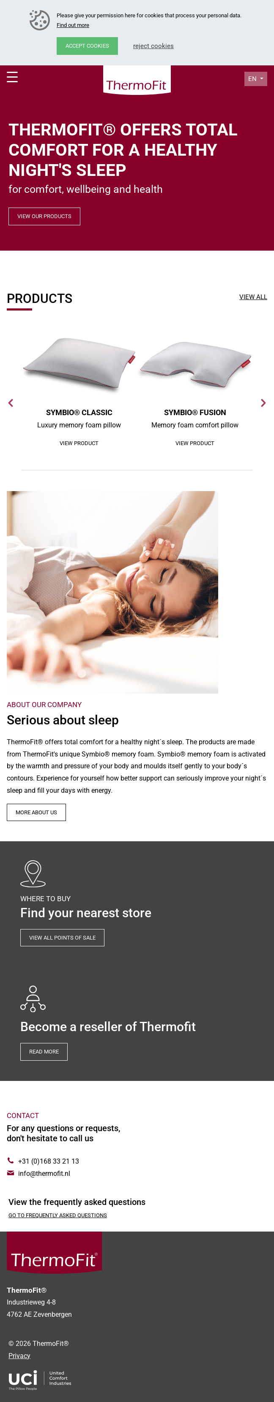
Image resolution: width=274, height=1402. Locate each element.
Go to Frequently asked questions (57, 1215)
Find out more (73, 25)
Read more (44, 1051)
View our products (44, 216)
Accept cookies (87, 46)
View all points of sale (62, 938)
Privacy (19, 1356)
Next (263, 403)
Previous (11, 403)
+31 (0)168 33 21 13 (48, 1161)
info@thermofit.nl (44, 1174)
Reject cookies (153, 46)
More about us (36, 812)
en (253, 79)
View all (253, 297)
